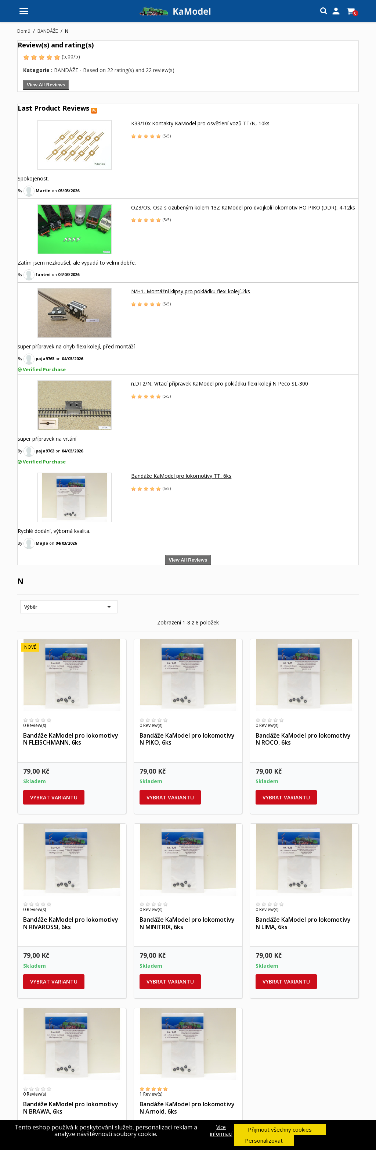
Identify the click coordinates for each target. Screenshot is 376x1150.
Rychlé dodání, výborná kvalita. (54, 530)
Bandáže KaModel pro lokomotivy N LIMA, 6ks (303, 923)
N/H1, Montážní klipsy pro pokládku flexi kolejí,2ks (190, 291)
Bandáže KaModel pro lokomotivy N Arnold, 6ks (187, 1107)
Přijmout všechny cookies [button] (280, 1129)
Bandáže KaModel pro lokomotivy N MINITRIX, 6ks (187, 923)
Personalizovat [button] (264, 1140)
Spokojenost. (33, 178)
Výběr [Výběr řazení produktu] (68, 606)
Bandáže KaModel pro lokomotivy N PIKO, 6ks (187, 739)
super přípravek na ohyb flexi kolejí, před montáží (76, 346)
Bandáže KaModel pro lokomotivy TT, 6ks (181, 475)
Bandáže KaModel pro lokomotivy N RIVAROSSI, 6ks (70, 923)
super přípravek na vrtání (47, 438)
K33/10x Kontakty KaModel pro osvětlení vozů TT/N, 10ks (200, 123)
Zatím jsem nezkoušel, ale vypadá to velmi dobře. (77, 262)
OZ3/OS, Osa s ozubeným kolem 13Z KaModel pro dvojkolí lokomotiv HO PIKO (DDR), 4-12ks (243, 207)
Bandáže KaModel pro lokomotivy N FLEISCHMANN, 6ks (70, 739)
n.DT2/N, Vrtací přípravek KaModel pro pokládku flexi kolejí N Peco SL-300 (219, 383)
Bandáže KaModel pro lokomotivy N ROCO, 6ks (303, 739)
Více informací (221, 1130)
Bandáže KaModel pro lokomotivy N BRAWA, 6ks (70, 1107)
